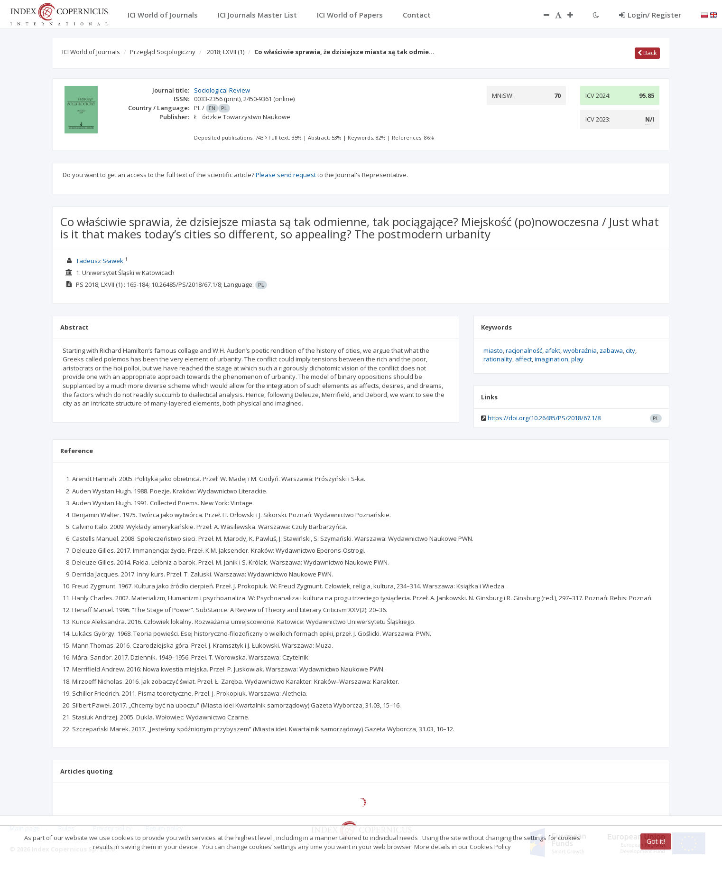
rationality (497, 359)
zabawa (611, 350)
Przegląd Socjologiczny (162, 51)
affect (523, 359)
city (630, 350)
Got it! (656, 841)
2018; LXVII (225, 51)
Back (647, 52)
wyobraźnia (580, 350)
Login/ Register (650, 14)
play (577, 359)
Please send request (286, 174)
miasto (493, 350)
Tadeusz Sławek (99, 260)
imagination (551, 359)
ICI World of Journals (91, 51)
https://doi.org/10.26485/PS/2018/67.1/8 (544, 418)
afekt (552, 350)
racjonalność (524, 350)
